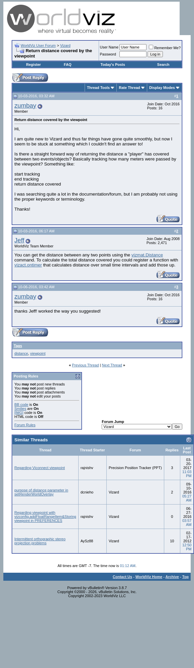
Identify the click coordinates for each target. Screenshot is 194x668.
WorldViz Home (148, 577)
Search (163, 65)
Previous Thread (85, 365)
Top (185, 577)
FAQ (68, 65)
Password (108, 54)
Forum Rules (24, 425)
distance (21, 353)
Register (33, 65)
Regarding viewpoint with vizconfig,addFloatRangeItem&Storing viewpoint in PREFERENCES (45, 517)
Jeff (19, 240)
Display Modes (162, 88)
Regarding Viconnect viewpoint (39, 468)
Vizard (65, 45)
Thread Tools (98, 88)
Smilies (20, 409)
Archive (172, 577)
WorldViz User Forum (38, 45)
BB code (21, 405)
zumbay (25, 105)
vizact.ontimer (28, 264)
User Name (109, 47)
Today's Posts (113, 65)
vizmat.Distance (147, 254)
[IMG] (18, 413)
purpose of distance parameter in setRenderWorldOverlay (41, 492)
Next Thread (112, 365)
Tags (18, 346)
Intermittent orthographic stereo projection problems (40, 541)
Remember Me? (165, 48)
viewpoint (37, 353)
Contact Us (122, 577)
